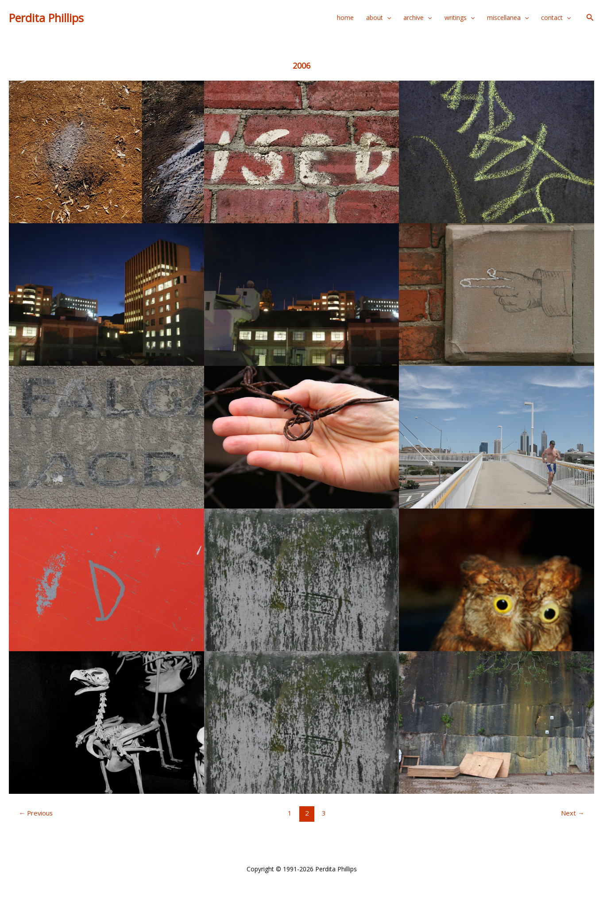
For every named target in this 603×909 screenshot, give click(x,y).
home (345, 17)
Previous (36, 812)
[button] (590, 17)
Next (572, 812)
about (378, 17)
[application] (387, 17)
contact (556, 17)
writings (460, 17)
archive (417, 17)
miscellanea (508, 17)
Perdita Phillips (46, 17)
